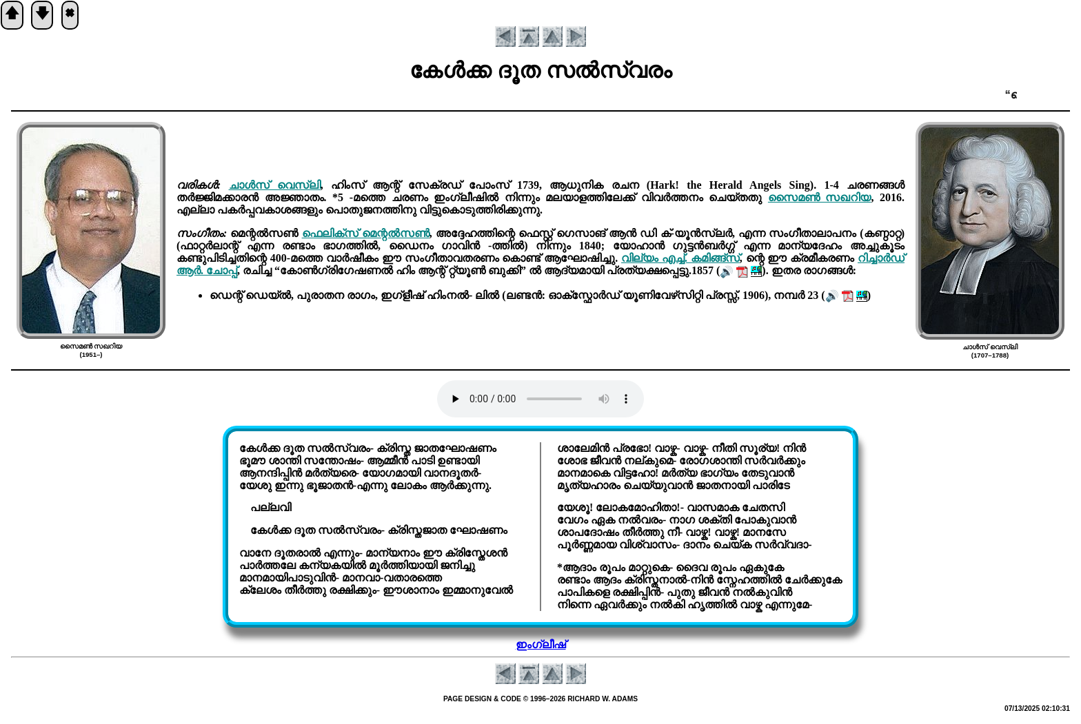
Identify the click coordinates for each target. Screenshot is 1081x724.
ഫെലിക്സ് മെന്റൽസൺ (366, 233)
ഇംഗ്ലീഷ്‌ (541, 644)
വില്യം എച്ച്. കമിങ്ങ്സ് (680, 258)
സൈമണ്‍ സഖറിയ (819, 197)
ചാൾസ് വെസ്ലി (275, 185)
